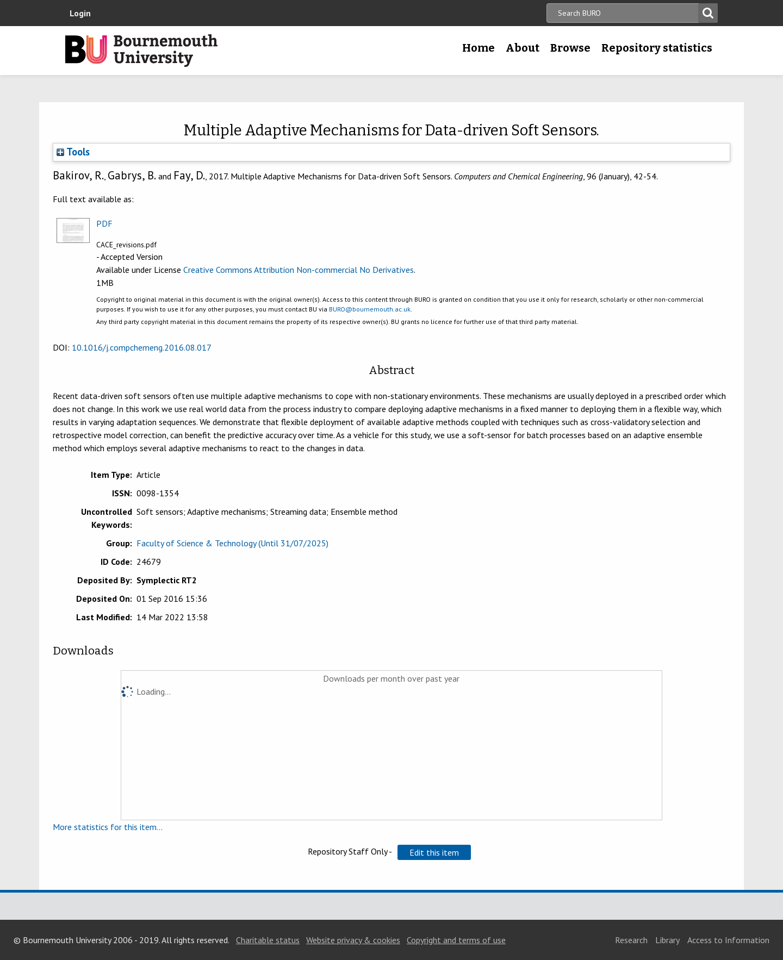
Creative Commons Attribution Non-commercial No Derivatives (298, 269)
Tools (73, 151)
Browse (570, 47)
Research (631, 939)
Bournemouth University (141, 50)
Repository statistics (656, 47)
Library (667, 939)
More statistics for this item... (108, 826)
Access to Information (728, 939)
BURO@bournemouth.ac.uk (370, 309)
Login (80, 13)
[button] (434, 852)
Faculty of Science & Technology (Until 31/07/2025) (232, 543)
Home (478, 47)
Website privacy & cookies (353, 939)
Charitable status (268, 939)
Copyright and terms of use (456, 939)
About (522, 47)
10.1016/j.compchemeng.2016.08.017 (142, 347)
